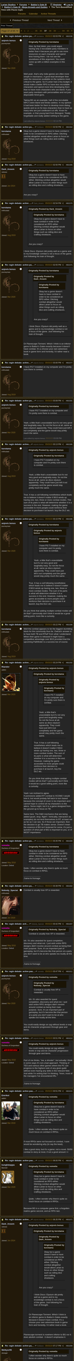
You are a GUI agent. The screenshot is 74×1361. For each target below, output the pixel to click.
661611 (69, 971)
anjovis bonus (37, 363)
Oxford (11, 865)
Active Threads (48, 14)
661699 (69, 1346)
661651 (69, 1161)
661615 (69, 1091)
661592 (69, 663)
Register (56, 4)
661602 (69, 886)
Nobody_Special (36, 924)
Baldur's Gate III (39, 4)
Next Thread (55, 20)
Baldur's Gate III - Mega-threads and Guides (26, 7)
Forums (23, 4)
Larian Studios (8, 4)
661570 (69, 203)
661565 (69, 165)
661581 (69, 401)
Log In (68, 4)
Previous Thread (19, 20)
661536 (69, 36)
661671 (69, 1219)
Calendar (33, 14)
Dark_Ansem (38, 203)
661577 (69, 363)
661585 (69, 444)
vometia (39, 971)
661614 (69, 1038)
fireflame (39, 127)
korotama (39, 36)
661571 (69, 265)
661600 (69, 841)
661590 (69, 625)
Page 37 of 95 (10, 31)
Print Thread (6, 25)
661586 (69, 519)
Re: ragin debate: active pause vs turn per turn (28, 36)
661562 (69, 127)
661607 (69, 924)
